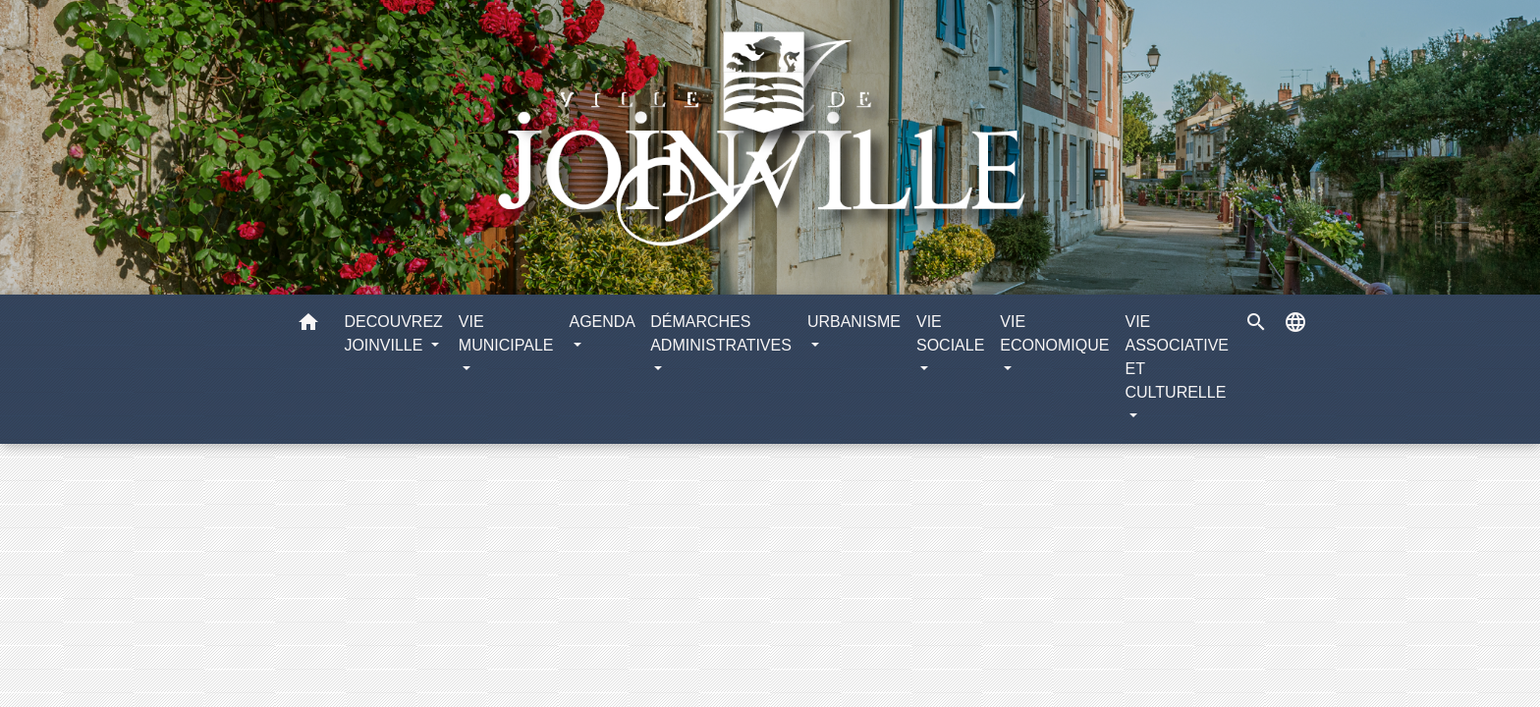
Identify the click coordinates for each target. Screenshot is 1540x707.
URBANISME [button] (854, 321)
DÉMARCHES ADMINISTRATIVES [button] (721, 333)
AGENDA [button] (601, 321)
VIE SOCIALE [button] (950, 333)
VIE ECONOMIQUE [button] (1054, 333)
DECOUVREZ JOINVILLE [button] (393, 333)
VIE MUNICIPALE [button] (506, 333)
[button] (308, 325)
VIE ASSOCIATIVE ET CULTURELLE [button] (1177, 357)
